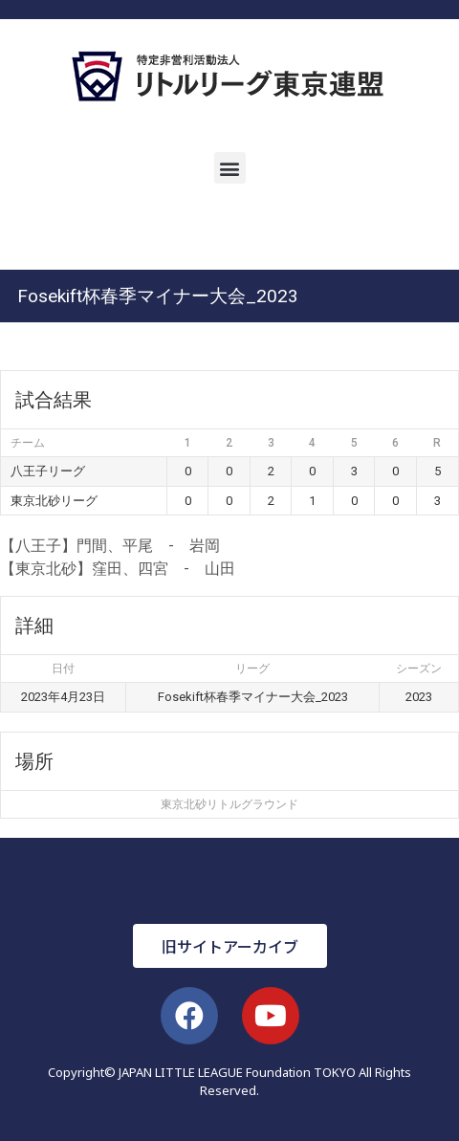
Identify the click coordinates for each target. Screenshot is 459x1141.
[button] (230, 168)
